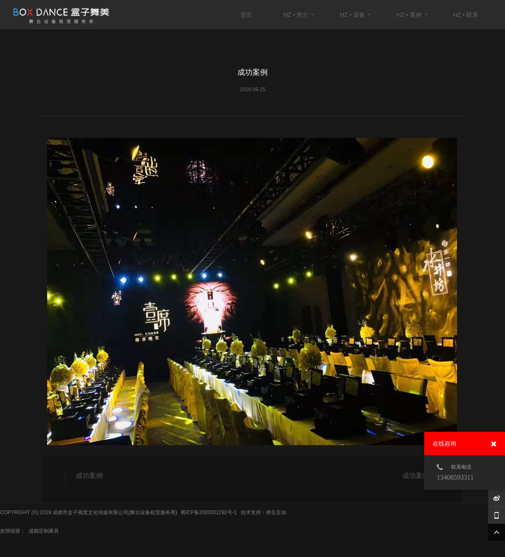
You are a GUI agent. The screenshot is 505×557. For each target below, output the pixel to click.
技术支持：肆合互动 (263, 512)
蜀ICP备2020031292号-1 (209, 512)
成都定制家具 (44, 531)
